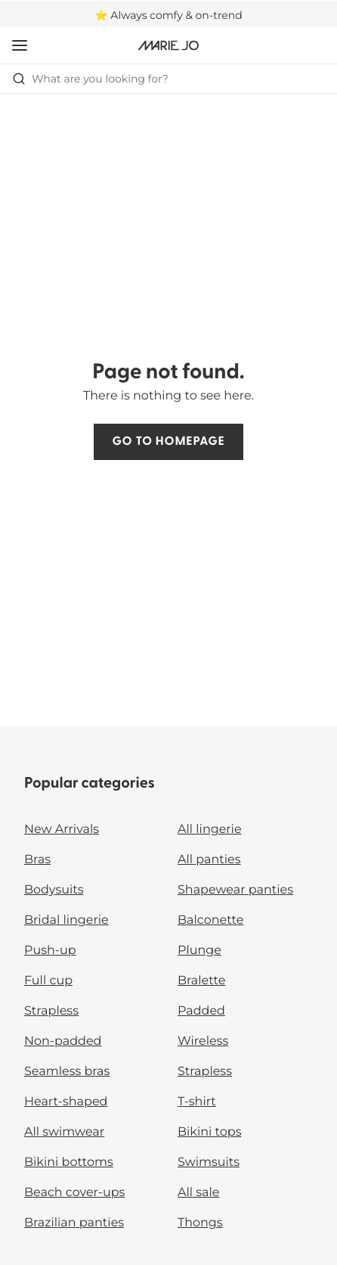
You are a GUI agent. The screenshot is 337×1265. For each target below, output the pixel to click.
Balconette (210, 920)
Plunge (199, 950)
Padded (201, 1011)
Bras (37, 860)
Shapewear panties (235, 890)
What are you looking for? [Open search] (90, 78)
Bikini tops (209, 1132)
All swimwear (64, 1132)
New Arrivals (61, 829)
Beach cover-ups (74, 1193)
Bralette (201, 981)
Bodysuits (53, 890)
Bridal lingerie (66, 920)
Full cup (48, 981)
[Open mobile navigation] (19, 45)
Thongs (200, 1223)
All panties (209, 860)
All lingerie (210, 829)
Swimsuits (209, 1162)
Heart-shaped (65, 1102)
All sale (199, 1193)
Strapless (51, 1011)
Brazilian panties (74, 1223)
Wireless (203, 1041)
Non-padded (62, 1041)
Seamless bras (67, 1072)
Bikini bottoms (68, 1162)
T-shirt (197, 1102)
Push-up (50, 950)
